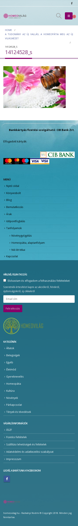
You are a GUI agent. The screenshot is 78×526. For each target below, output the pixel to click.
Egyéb (9, 362)
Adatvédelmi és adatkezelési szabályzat (29, 451)
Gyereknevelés (15, 376)
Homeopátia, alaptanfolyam (28, 243)
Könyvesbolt (13, 193)
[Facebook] (71, 3)
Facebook (7, 479)
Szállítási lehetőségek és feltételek (26, 444)
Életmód (11, 369)
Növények (12, 397)
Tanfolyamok (14, 228)
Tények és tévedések (18, 411)
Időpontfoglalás (15, 221)
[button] (59, 16)
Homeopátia (13, 383)
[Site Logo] (14, 15)
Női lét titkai (18, 250)
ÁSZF (9, 429)
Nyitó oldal (12, 186)
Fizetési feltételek (16, 437)
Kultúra (10, 390)
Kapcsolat (12, 256)
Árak (9, 214)
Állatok (10, 348)
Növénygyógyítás (21, 235)
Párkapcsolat (14, 404)
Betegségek (13, 355)
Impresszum (13, 459)
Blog (9, 200)
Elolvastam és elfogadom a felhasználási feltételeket (39, 280)
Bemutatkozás (14, 207)
